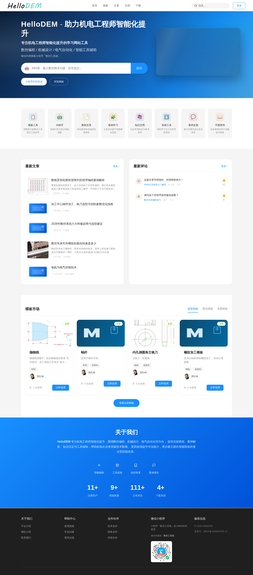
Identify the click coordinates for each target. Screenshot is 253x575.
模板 (105, 5)
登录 (239, 5)
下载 (138, 5)
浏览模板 (59, 81)
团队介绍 (26, 531)
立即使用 (61, 387)
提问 (139, 68)
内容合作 (113, 537)
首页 (94, 5)
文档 (127, 5)
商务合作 (113, 531)
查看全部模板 (126, 403)
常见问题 (69, 531)
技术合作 (113, 526)
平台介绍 (26, 526)
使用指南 (69, 526)
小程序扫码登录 (34, 81)
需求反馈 (69, 537)
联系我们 (26, 537)
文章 (116, 5)
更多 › (116, 166)
